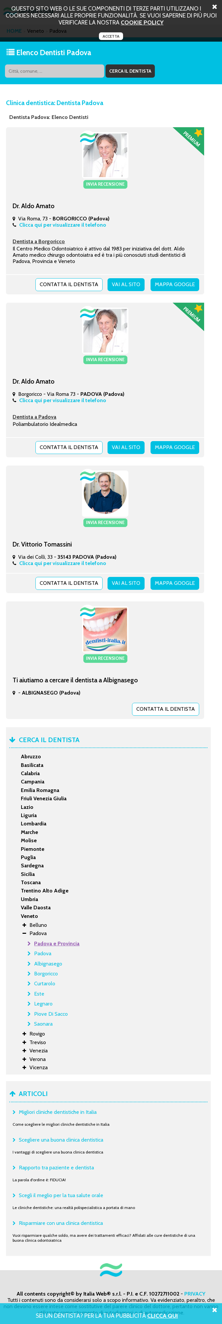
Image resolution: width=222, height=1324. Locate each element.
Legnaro (43, 1004)
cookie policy (142, 22)
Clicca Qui (162, 1315)
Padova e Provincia (56, 943)
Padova (42, 953)
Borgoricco (46, 973)
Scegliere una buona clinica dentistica (61, 1140)
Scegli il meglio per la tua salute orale (61, 1195)
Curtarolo (44, 983)
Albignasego (48, 964)
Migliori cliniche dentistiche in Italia (58, 1112)
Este (39, 994)
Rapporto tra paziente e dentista (56, 1167)
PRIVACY (194, 1294)
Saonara (43, 1024)
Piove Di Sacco (51, 1014)
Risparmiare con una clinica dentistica (61, 1223)
